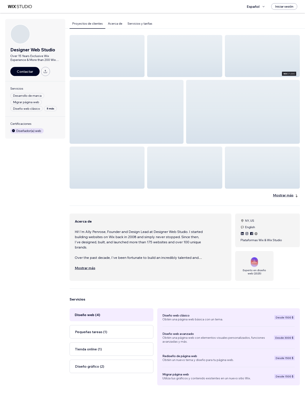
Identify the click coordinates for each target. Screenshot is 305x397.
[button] (107, 56)
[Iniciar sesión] (284, 6)
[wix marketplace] (20, 6)
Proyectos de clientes (87, 23)
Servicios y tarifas (140, 23)
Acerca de (115, 23)
